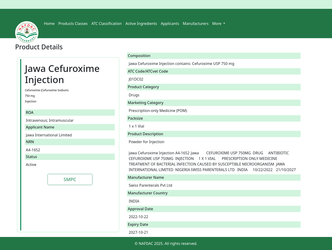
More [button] (217, 23)
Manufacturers (196, 23)
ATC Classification (106, 23)
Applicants (170, 23)
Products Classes (73, 23)
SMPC (70, 179)
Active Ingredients (141, 23)
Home (49, 23)
